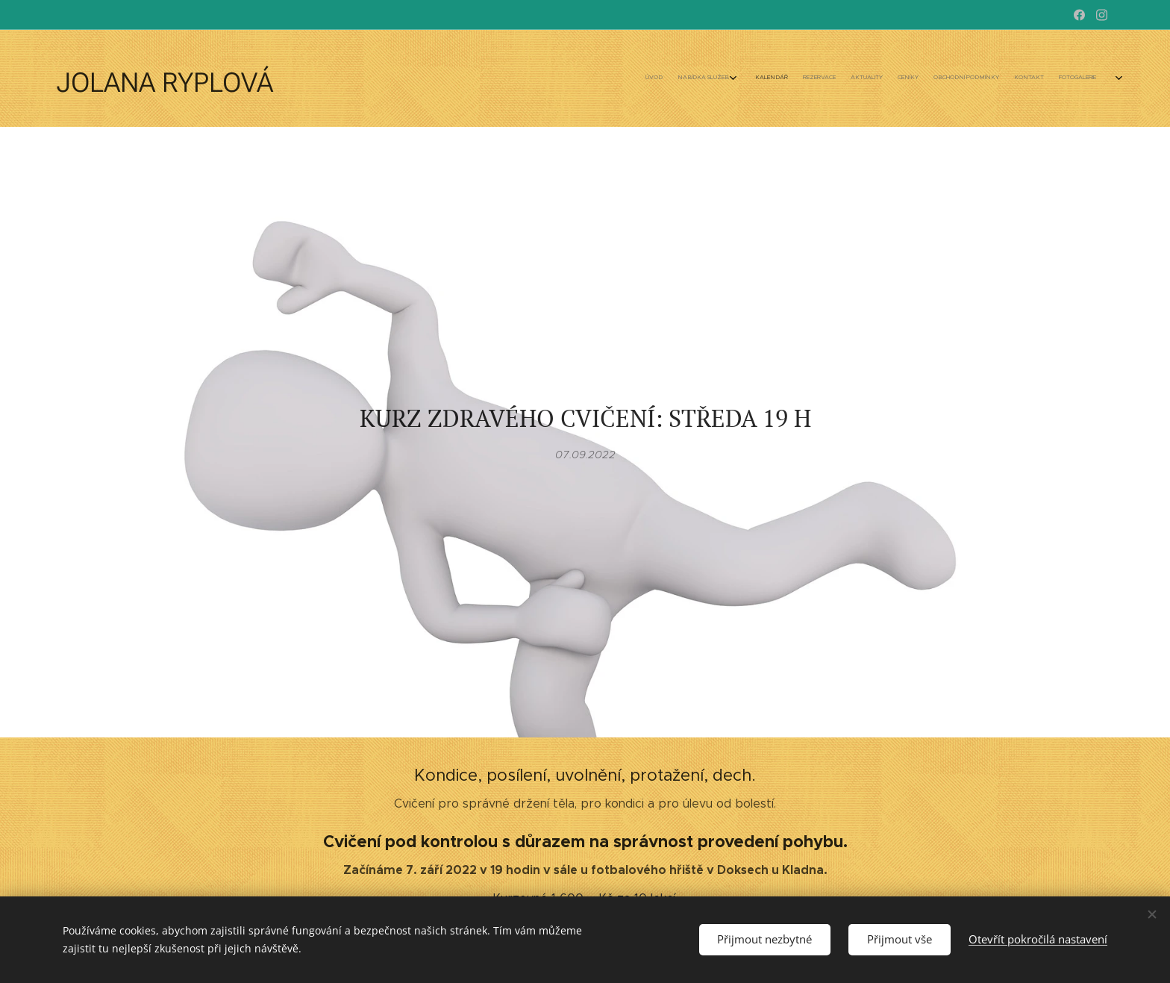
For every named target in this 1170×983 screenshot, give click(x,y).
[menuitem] (919, 78)
